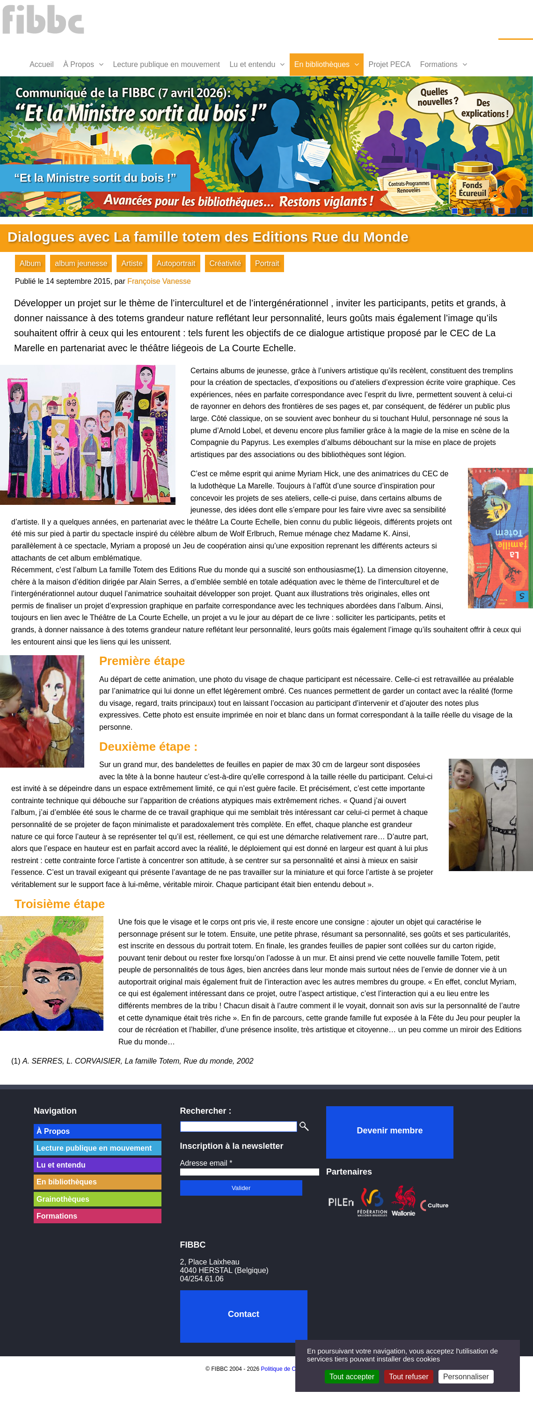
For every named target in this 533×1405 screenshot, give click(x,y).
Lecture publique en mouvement (166, 64)
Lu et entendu (252, 64)
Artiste (131, 263)
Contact (243, 1314)
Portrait (267, 263)
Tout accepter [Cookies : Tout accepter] (351, 1377)
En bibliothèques (322, 64)
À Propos (78, 64)
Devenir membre (390, 1130)
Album (30, 263)
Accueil (41, 64)
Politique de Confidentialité (294, 1369)
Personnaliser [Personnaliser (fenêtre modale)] (466, 1377)
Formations (439, 64)
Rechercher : (206, 1111)
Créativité (225, 263)
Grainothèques (63, 1199)
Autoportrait (176, 263)
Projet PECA (390, 64)
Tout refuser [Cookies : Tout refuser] (408, 1377)
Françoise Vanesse (159, 281)
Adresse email (206, 1163)
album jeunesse (81, 263)
